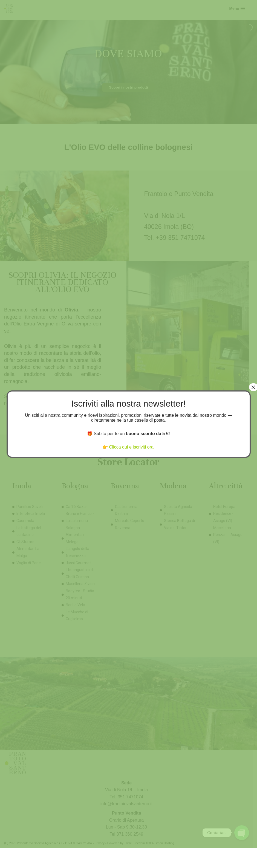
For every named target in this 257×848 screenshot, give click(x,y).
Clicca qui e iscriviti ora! (132, 447)
